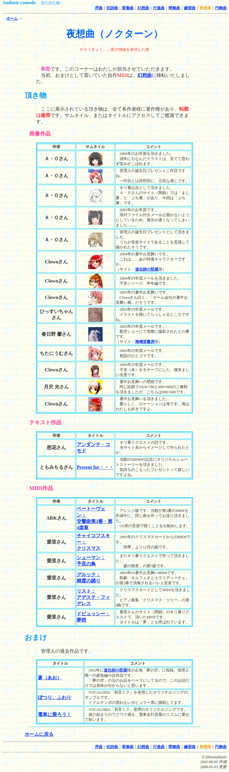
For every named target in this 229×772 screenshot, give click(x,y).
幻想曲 (143, 8)
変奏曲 (128, 8)
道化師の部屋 (146, 269)
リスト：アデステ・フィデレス (93, 597)
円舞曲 (221, 8)
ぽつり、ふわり (54, 697)
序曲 (99, 8)
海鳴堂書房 (144, 342)
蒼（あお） (50, 677)
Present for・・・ (95, 467)
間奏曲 (174, 8)
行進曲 (159, 8)
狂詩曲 (112, 8)
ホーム (12, 18)
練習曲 (190, 8)
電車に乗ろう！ (54, 714)
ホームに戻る (39, 734)
